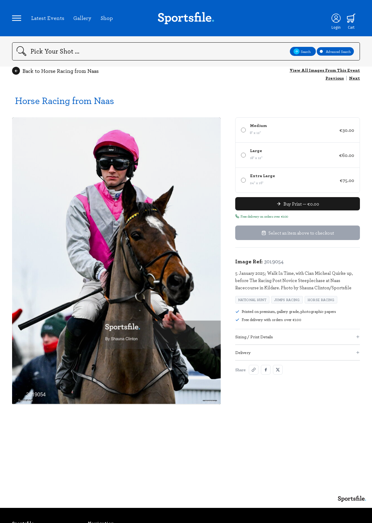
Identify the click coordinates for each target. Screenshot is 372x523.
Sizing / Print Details (297, 336)
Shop (107, 17)
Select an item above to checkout (297, 233)
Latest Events (47, 17)
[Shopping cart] (351, 18)
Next (354, 78)
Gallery (82, 17)
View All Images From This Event (325, 70)
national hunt (252, 299)
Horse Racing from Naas (64, 100)
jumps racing (287, 299)
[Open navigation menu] (16, 18)
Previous (335, 78)
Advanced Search (335, 51)
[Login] (336, 18)
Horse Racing (321, 299)
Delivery (297, 352)
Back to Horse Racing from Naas (55, 71)
